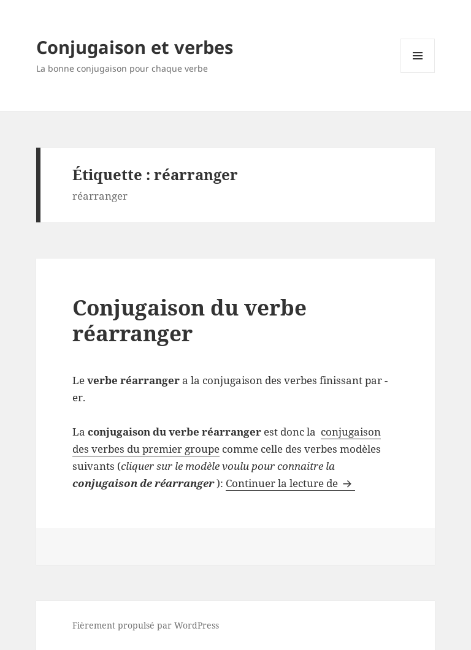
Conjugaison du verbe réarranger (189, 320)
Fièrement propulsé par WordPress (145, 625)
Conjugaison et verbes (134, 47)
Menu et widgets (418, 72)
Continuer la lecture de (290, 483)
